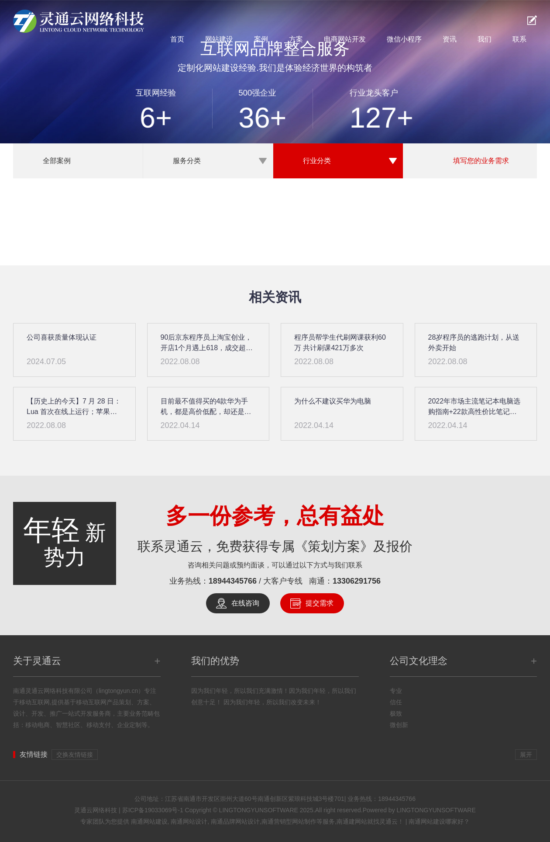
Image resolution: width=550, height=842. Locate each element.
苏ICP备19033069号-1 (152, 810)
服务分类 (187, 160)
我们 (485, 39)
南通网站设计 (189, 821)
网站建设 (219, 39)
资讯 (450, 39)
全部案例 (57, 160)
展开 (526, 754)
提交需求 (319, 603)
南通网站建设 (149, 821)
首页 (177, 39)
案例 (261, 39)
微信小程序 (404, 39)
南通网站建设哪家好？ (439, 821)
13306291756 (357, 581)
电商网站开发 (345, 39)
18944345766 (233, 581)
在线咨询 (245, 603)
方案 (296, 39)
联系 (519, 39)
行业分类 (317, 160)
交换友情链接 (74, 754)
